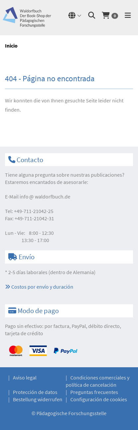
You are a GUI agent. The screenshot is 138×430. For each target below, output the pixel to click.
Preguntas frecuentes (94, 392)
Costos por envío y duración (39, 286)
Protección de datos (35, 392)
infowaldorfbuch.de (45, 196)
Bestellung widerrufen (37, 399)
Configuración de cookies (98, 399)
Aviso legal (24, 377)
